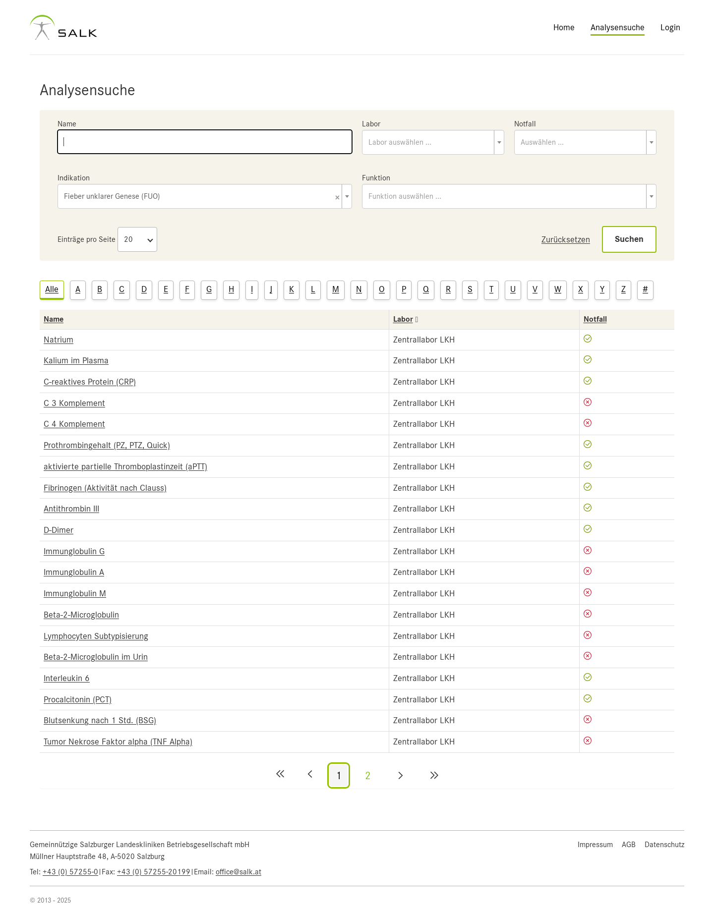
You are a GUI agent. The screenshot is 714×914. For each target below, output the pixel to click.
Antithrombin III (71, 509)
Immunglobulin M (75, 593)
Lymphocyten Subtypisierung (96, 636)
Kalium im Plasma (76, 360)
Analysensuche (618, 27)
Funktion (376, 177)
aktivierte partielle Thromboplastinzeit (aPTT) (125, 466)
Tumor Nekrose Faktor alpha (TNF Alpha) (118, 741)
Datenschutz (664, 844)
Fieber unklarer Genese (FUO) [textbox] (202, 197)
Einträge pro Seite (87, 239)
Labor (371, 123)
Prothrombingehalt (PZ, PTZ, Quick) (107, 445)
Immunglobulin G (74, 551)
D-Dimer (58, 530)
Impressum (595, 844)
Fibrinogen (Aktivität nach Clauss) (105, 488)
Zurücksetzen (565, 239)
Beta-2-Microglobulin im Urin (96, 657)
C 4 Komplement (74, 424)
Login (670, 27)
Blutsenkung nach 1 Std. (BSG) (100, 720)
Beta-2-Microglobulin (81, 615)
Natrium (58, 339)
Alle (52, 289)
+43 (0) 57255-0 (70, 871)
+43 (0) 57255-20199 (153, 871)
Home (564, 27)
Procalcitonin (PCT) (78, 699)
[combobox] (433, 142)
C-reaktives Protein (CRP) (90, 382)
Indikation (74, 177)
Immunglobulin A (74, 572)
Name (67, 123)
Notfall (525, 123)
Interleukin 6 (67, 678)
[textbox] (433, 142)
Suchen (629, 239)
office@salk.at (238, 871)
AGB (629, 844)
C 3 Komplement (74, 403)
